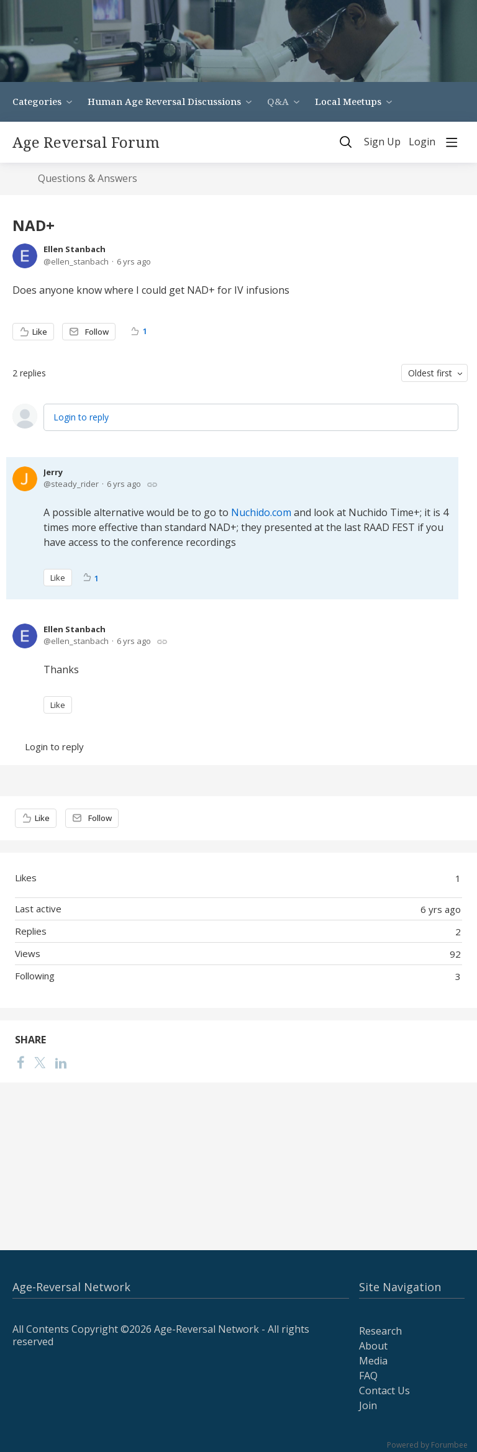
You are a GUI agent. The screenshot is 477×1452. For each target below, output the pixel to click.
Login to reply (81, 417)
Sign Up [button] (382, 142)
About (373, 1346)
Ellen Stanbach (74, 249)
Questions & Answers (87, 179)
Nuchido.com (261, 512)
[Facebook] (20, 1062)
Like (39, 331)
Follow (97, 331)
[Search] (346, 142)
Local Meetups (348, 101)
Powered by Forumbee (427, 1445)
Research (380, 1331)
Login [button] (422, 142)
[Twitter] (39, 1062)
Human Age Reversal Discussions (164, 101)
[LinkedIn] (60, 1062)
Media (373, 1361)
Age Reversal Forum (86, 142)
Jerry (53, 472)
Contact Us (384, 1390)
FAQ (368, 1375)
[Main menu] (451, 142)
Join (368, 1405)
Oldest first (430, 373)
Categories (36, 101)
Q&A (278, 101)
